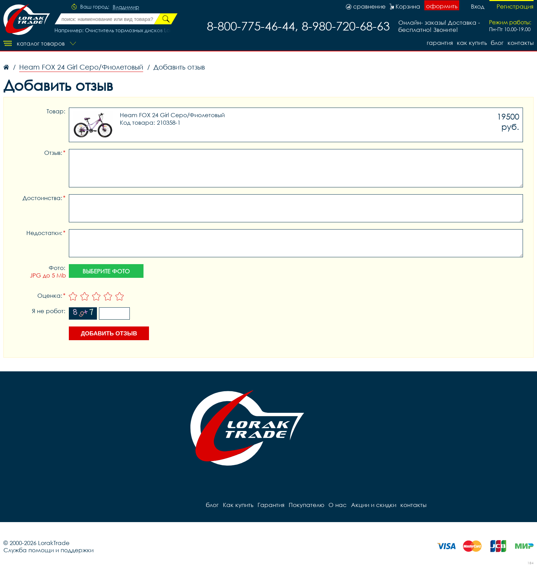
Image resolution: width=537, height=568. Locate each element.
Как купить (472, 42)
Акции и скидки (373, 504)
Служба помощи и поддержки (48, 550)
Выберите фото (106, 271)
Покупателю (306, 504)
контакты (521, 42)
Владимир (126, 7)
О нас (337, 504)
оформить (442, 6)
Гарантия (439, 42)
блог (497, 42)
